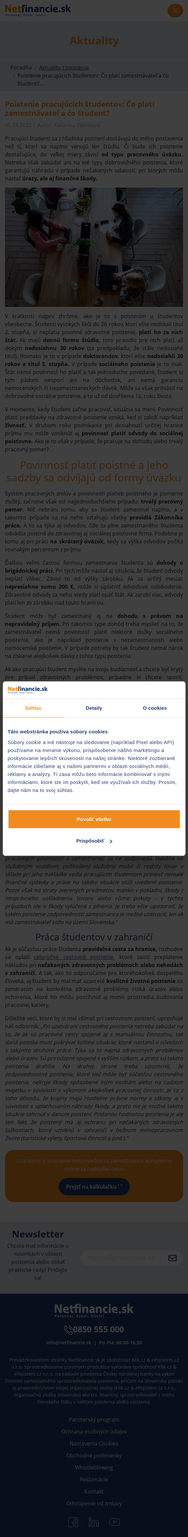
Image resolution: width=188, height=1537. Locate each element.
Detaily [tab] (94, 708)
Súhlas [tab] (33, 708)
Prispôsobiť (94, 841)
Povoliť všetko (94, 819)
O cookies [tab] (155, 708)
